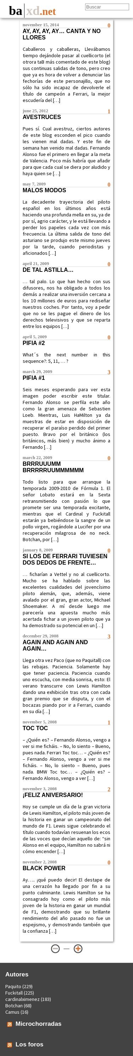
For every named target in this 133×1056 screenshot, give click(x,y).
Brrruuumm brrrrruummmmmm (53, 467)
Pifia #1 (34, 378)
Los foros (30, 1044)
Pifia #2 (34, 343)
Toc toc (35, 728)
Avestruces (42, 117)
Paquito (13, 986)
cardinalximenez (22, 999)
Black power (44, 868)
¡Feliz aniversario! (53, 795)
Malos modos (44, 190)
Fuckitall (14, 993)
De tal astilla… (48, 270)
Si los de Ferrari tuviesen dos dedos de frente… (65, 559)
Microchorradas (39, 1023)
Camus (12, 1012)
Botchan (14, 1005)
